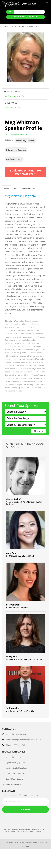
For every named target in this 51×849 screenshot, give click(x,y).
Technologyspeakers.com (16, 734)
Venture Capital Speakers (16, 768)
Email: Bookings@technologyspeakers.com (23, 739)
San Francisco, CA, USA (14, 96)
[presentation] (22, 820)
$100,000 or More (12, 107)
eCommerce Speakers (15, 773)
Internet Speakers (13, 784)
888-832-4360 (29, 4)
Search (38, 431)
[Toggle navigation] (47, 3)
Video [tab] (15, 188)
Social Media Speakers (15, 779)
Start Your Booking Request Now (25, 17)
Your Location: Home (14, 26)
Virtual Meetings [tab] (28, 188)
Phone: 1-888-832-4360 (15, 745)
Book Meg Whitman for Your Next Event (25, 172)
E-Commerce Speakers (16, 150)
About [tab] (6, 188)
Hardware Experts (14, 159)
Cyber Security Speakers (16, 762)
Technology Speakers (25, 140)
